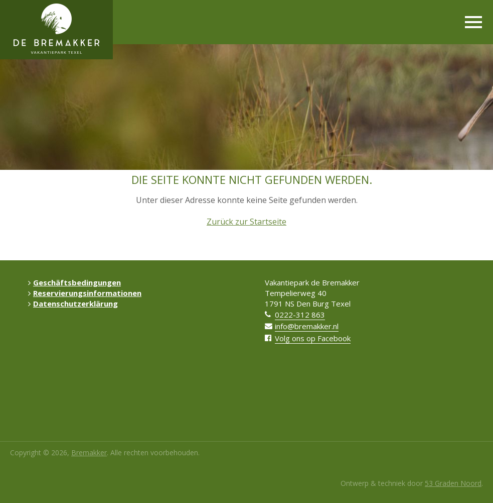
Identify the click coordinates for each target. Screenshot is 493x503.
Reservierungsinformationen (84, 293)
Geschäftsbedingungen (74, 282)
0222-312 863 (300, 315)
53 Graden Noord (453, 483)
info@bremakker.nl (307, 326)
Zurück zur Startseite (246, 221)
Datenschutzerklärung (73, 303)
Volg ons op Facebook (313, 338)
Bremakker (89, 452)
